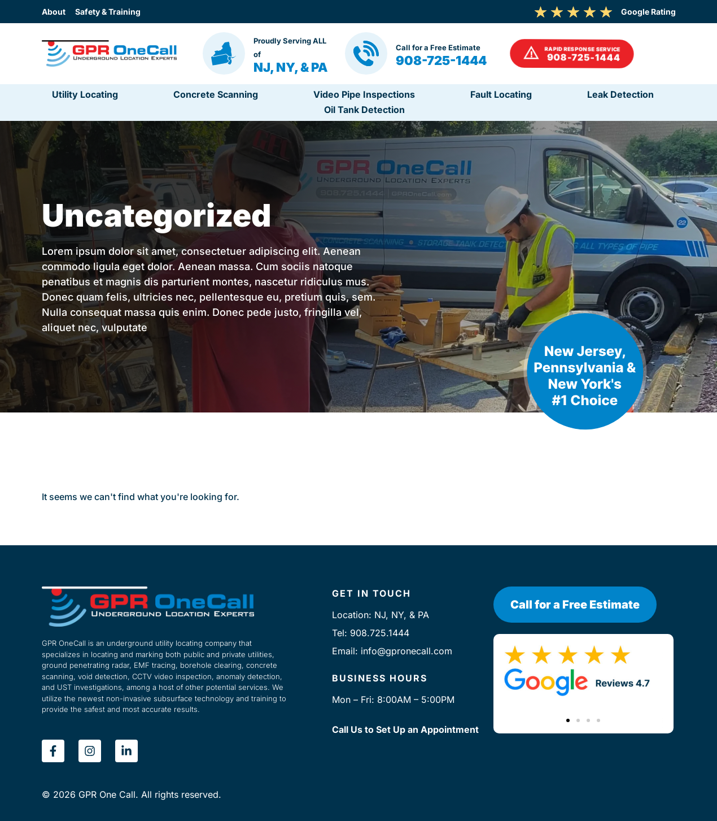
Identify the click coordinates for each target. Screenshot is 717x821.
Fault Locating (501, 94)
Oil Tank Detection (364, 109)
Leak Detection (620, 94)
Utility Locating (85, 94)
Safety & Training (137, 11)
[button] (571, 53)
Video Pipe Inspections (364, 94)
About (53, 11)
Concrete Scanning (215, 94)
